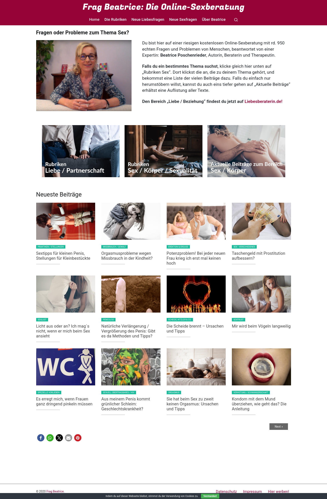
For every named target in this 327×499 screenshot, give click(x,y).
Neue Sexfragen (183, 19)
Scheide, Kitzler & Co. (180, 320)
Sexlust (42, 320)
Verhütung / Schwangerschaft (250, 392)
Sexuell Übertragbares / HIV (118, 392)
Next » (279, 426)
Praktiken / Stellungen (51, 247)
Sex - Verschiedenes (244, 247)
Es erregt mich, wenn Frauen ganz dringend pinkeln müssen (64, 401)
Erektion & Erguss (178, 247)
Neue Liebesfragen (148, 19)
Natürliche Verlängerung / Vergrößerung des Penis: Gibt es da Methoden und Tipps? (128, 331)
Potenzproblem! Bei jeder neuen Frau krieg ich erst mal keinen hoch (196, 258)
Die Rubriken (115, 19)
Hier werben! (278, 491)
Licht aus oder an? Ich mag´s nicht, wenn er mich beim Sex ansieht (63, 331)
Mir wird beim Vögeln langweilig (261, 326)
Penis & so (108, 320)
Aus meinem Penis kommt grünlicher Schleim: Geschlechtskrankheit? (125, 404)
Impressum (252, 491)
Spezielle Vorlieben (49, 392)
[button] (40, 437)
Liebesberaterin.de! (263, 101)
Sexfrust (238, 320)
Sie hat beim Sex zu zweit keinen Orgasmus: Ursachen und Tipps (192, 404)
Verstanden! (210, 496)
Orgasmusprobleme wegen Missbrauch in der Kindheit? (127, 256)
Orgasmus (174, 392)
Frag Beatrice (55, 491)
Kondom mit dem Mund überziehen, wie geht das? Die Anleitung (259, 404)
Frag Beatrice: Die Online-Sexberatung (163, 7)
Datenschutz (226, 491)
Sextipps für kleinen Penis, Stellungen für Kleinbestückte (63, 256)
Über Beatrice (213, 19)
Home (94, 19)
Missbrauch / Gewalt (114, 247)
